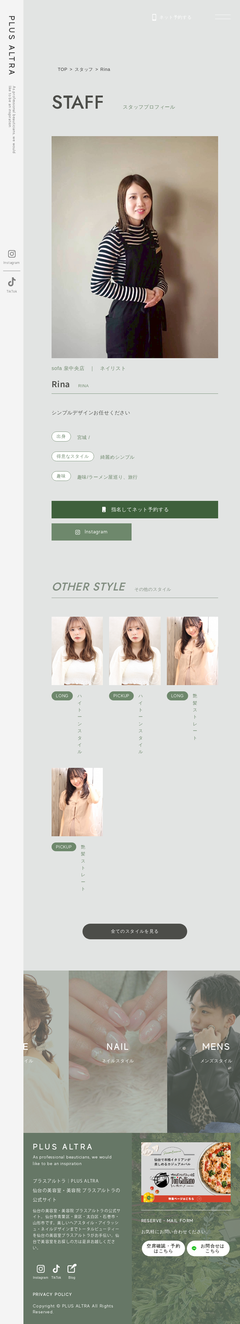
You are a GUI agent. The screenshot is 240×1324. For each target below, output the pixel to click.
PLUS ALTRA (11, 46)
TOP (63, 69)
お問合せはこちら (208, 1248)
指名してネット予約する (135, 509)
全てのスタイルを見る (135, 931)
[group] (123, 1052)
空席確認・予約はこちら (163, 1248)
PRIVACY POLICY (52, 1294)
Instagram (91, 532)
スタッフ (84, 69)
